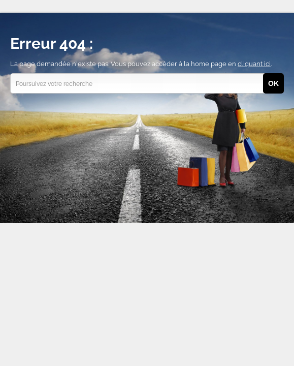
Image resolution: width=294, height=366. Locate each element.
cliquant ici (254, 64)
